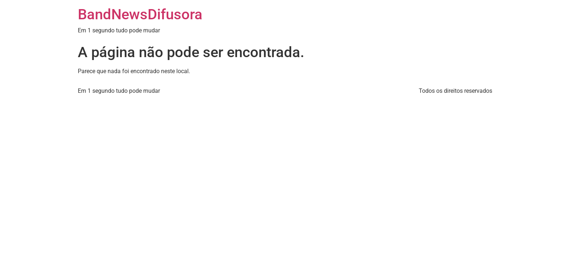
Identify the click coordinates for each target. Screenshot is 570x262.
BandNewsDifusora (140, 14)
